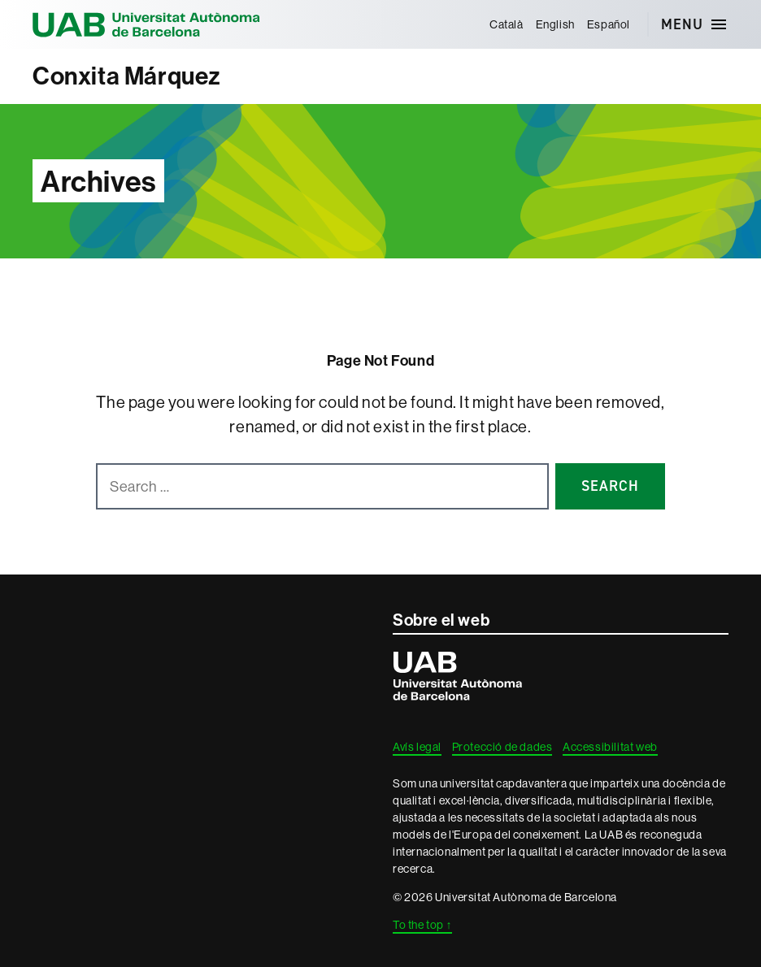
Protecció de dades (502, 746)
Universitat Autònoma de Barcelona (146, 24)
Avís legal (417, 746)
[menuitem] (506, 24)
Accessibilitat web (610, 746)
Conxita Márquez (127, 76)
